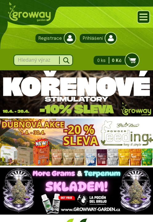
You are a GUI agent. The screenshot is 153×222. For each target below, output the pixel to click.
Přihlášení (97, 38)
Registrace (54, 38)
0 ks (114, 60)
